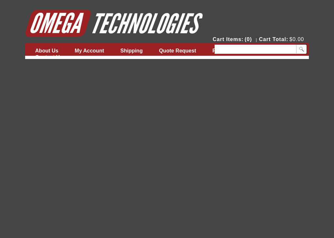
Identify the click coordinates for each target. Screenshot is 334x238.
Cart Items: (228, 39)
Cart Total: (273, 39)
